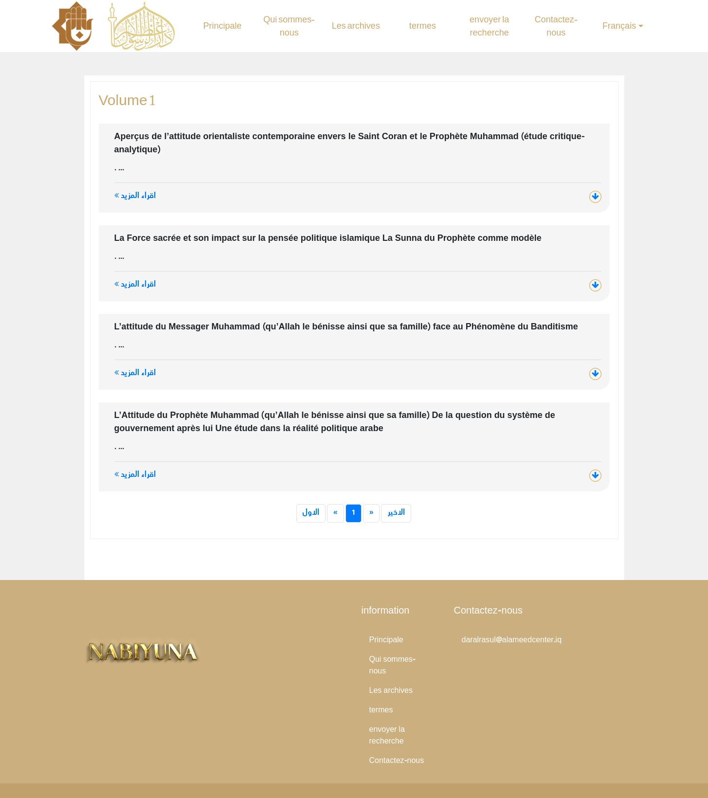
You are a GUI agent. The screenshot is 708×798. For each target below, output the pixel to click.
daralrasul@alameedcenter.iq (512, 640)
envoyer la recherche (489, 26)
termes (422, 26)
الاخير (396, 513)
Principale (222, 26)
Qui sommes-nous (289, 26)
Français (619, 26)
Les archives (356, 26)
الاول (311, 513)
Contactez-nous (556, 26)
